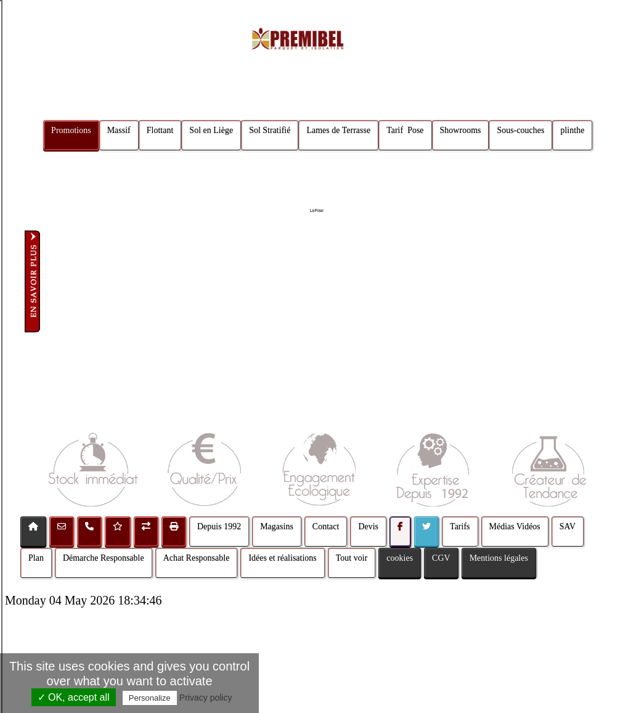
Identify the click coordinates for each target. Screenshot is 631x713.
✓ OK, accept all (74, 697)
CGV (441, 558)
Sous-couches (521, 130)
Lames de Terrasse (339, 130)
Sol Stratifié (269, 130)
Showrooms (460, 130)
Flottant (160, 130)
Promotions (71, 130)
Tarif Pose (404, 130)
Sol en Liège (212, 130)
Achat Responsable (196, 558)
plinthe (573, 130)
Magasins (276, 526)
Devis (368, 526)
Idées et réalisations (282, 558)
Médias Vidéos (514, 526)
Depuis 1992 (219, 526)
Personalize (150, 698)
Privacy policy (205, 698)
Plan (36, 558)
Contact (326, 526)
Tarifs (460, 526)
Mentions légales (499, 558)
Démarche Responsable (103, 558)
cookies (399, 558)
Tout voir (352, 558)
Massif (119, 130)
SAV (568, 526)
